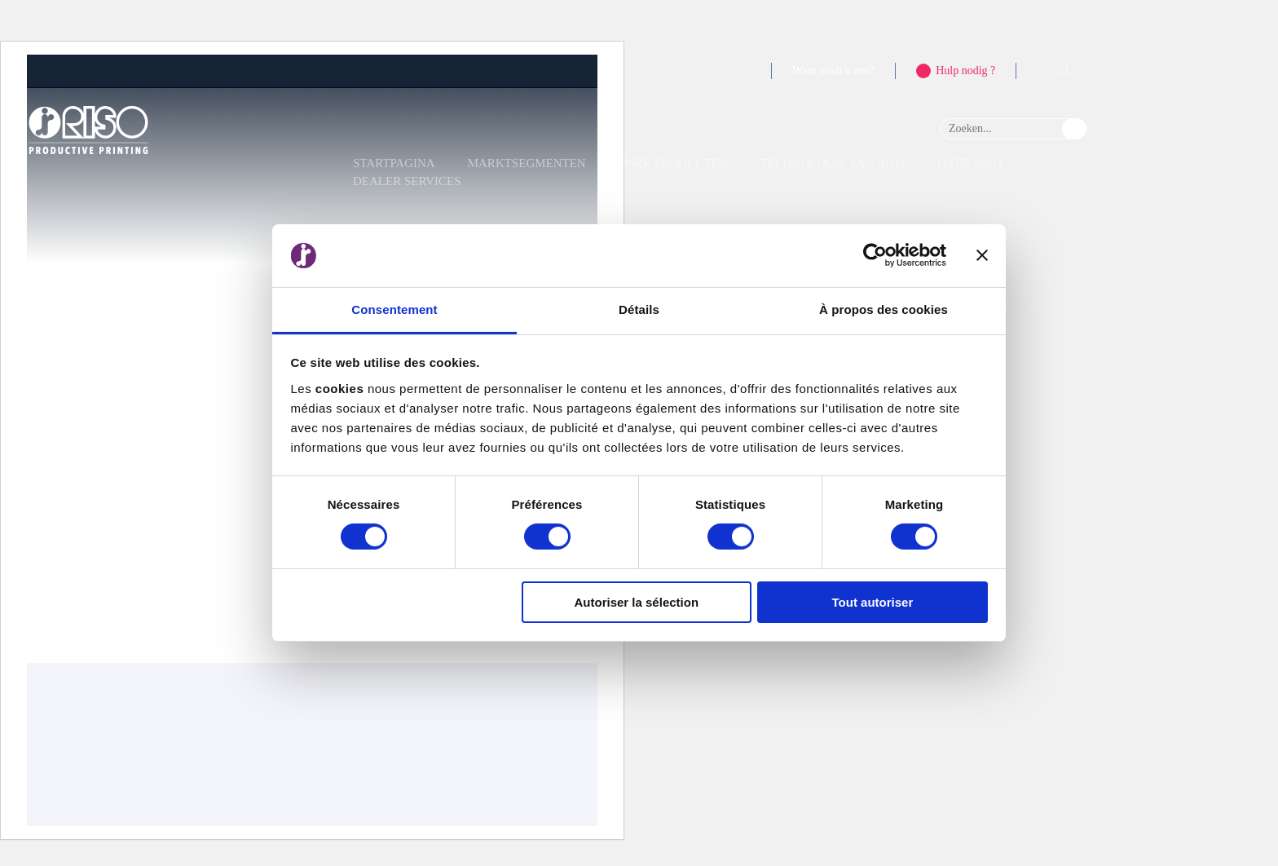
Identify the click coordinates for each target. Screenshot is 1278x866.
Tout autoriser (873, 602)
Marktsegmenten (527, 163)
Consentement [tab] (394, 309)
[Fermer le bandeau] (982, 255)
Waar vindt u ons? (833, 70)
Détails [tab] (639, 309)
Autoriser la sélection (637, 602)
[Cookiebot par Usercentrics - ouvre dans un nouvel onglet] (875, 255)
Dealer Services (407, 181)
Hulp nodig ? (965, 70)
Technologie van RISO (832, 163)
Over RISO (969, 163)
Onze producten (673, 163)
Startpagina (394, 163)
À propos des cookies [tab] (883, 309)
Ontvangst (57, 413)
